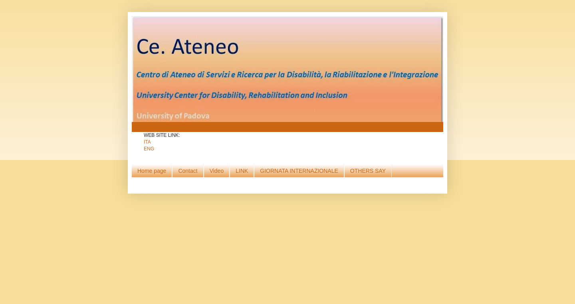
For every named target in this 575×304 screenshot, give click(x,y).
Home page (151, 171)
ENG (149, 149)
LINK (242, 171)
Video (217, 171)
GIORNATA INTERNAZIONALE (299, 171)
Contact (187, 171)
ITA (147, 142)
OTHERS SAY (368, 171)
